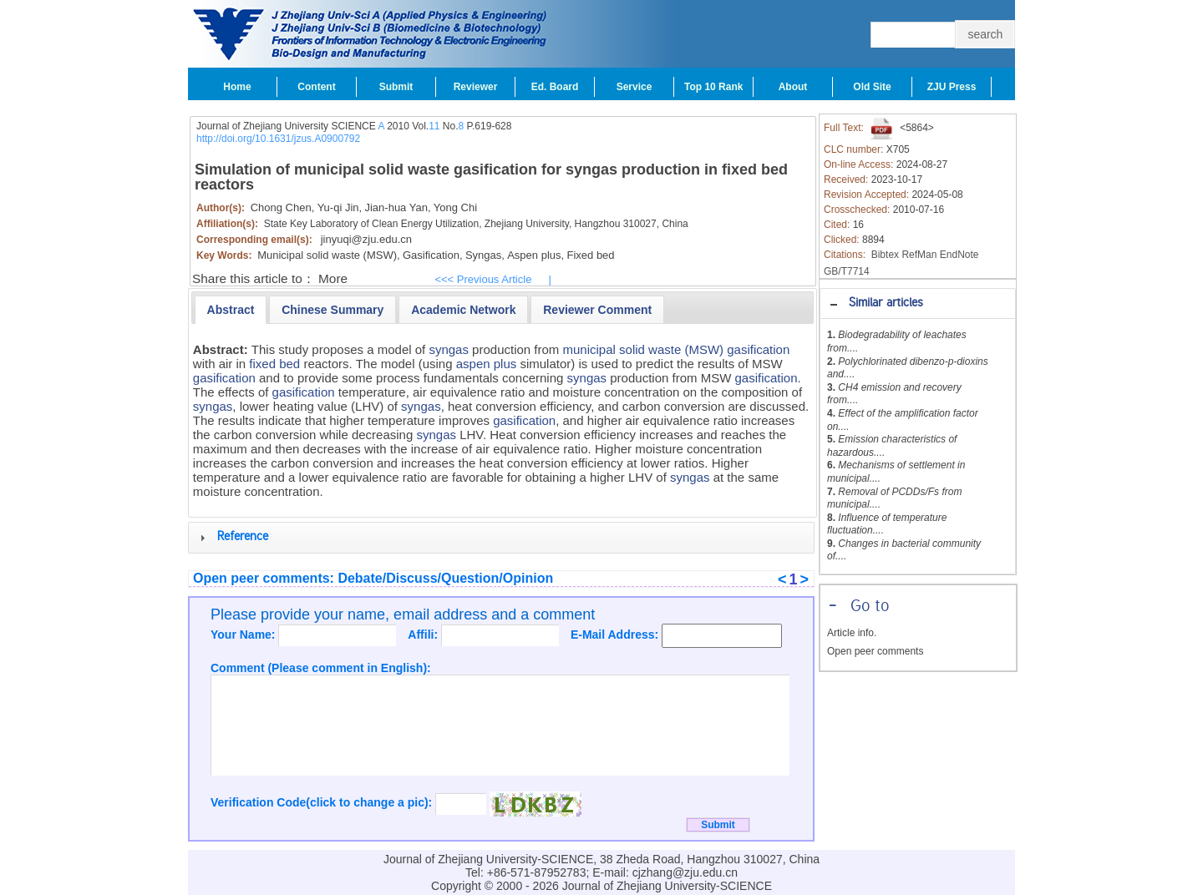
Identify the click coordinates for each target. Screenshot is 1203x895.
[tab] (918, 303)
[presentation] (230, 309)
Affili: (424, 634)
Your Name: (244, 634)
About (793, 87)
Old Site (872, 87)
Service (634, 87)
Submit (396, 87)
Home (237, 87)
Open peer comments (875, 651)
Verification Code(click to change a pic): (323, 802)
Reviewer (476, 87)
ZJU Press (952, 87)
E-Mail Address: (616, 634)
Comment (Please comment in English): (321, 668)
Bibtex (885, 254)
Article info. (851, 633)
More (333, 278)
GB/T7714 (847, 271)
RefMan (919, 254)
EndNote (959, 254)
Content (316, 87)
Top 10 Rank (713, 87)
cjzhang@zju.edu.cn (685, 872)
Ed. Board (555, 87)
